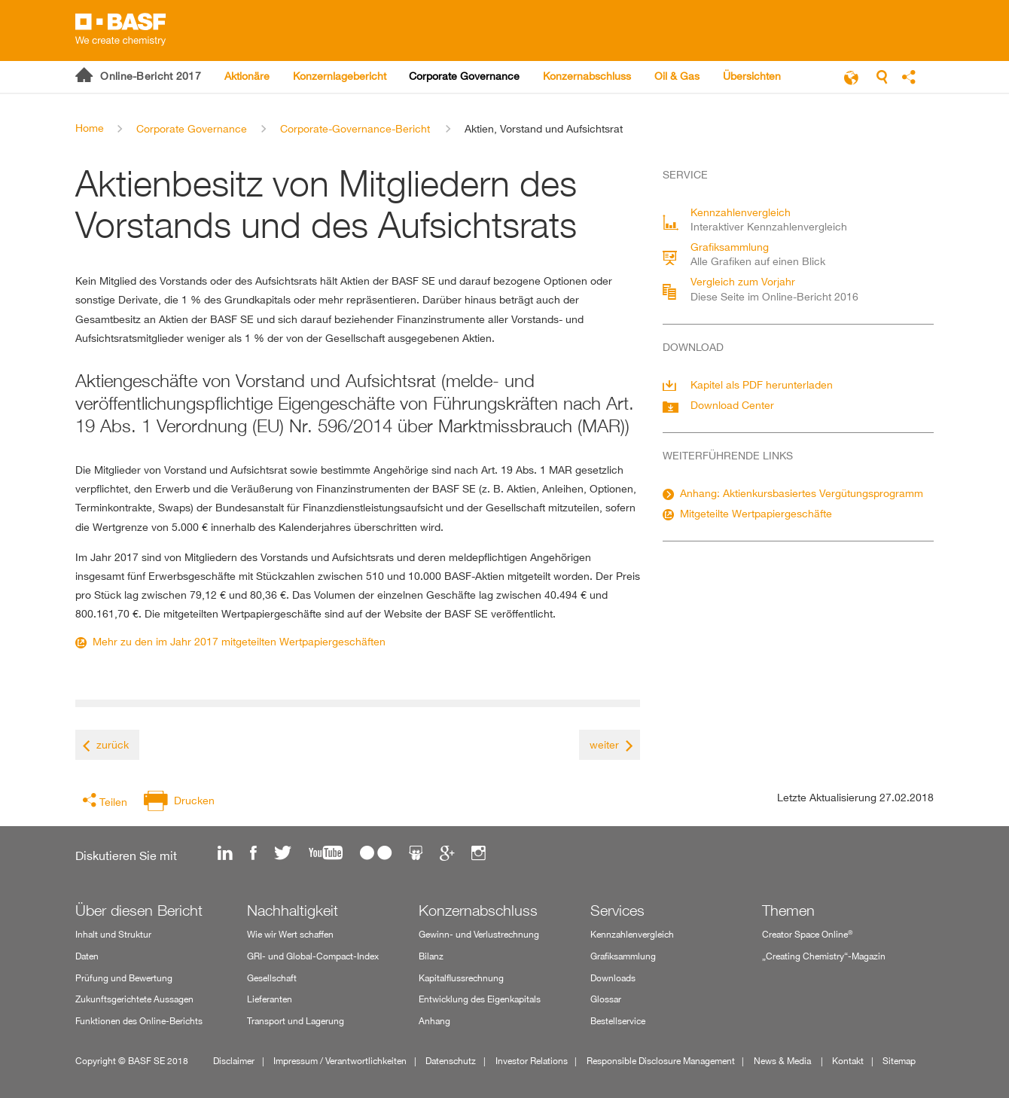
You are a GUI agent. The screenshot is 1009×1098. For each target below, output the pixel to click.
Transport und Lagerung (295, 1020)
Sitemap (899, 1060)
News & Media (783, 1060)
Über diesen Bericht (139, 910)
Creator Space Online (807, 934)
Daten (87, 956)
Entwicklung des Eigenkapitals (480, 999)
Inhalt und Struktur (113, 934)
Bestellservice (617, 1020)
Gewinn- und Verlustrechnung (479, 934)
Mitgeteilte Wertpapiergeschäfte (756, 513)
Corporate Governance (191, 128)
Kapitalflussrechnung (461, 978)
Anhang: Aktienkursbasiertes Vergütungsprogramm (801, 492)
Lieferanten (269, 999)
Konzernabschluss (478, 910)
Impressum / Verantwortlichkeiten (340, 1060)
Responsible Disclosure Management (661, 1060)
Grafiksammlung (623, 956)
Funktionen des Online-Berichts (139, 1020)
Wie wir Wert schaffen (290, 934)
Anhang (434, 1020)
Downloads (613, 978)
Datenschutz (450, 1060)
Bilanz (431, 956)
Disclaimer (234, 1060)
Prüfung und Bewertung (123, 978)
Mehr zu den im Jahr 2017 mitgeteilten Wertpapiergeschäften (239, 641)
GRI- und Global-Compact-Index (313, 956)
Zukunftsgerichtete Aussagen (134, 999)
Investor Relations (531, 1060)
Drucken (194, 800)
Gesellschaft (272, 978)
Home (89, 127)
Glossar (605, 999)
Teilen (113, 801)
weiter (604, 744)
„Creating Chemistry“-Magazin (824, 956)
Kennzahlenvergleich (632, 934)
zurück (112, 744)
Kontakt (848, 1060)
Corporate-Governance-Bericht (355, 128)
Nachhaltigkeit (292, 910)
